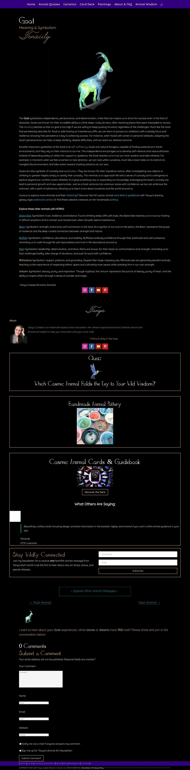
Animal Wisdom (146, 4)
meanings (71, 195)
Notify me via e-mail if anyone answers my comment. (50, 743)
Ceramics (69, 4)
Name (22, 695)
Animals (49, 763)
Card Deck (87, 4)
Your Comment (27, 666)
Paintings (104, 4)
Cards (30, 763)
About (59, 763)
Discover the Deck (95, 492)
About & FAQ (123, 4)
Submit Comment (31, 758)
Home (31, 4)
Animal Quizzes (49, 4)
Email (22, 711)
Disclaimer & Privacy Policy (92, 768)
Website (23, 727)
